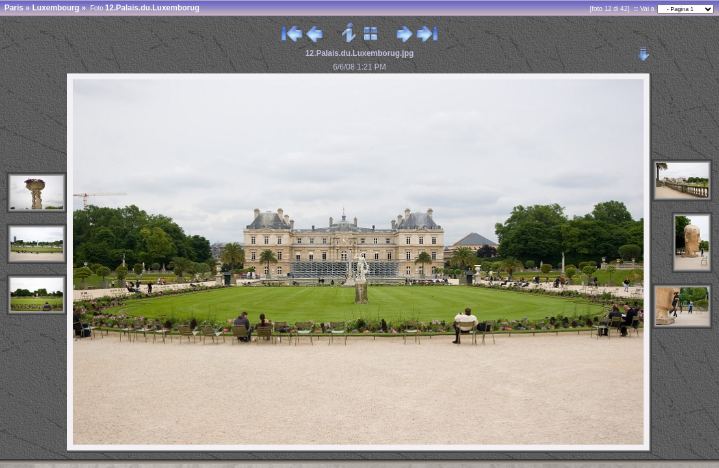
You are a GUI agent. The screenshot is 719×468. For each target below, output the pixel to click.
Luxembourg (55, 7)
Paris (14, 7)
